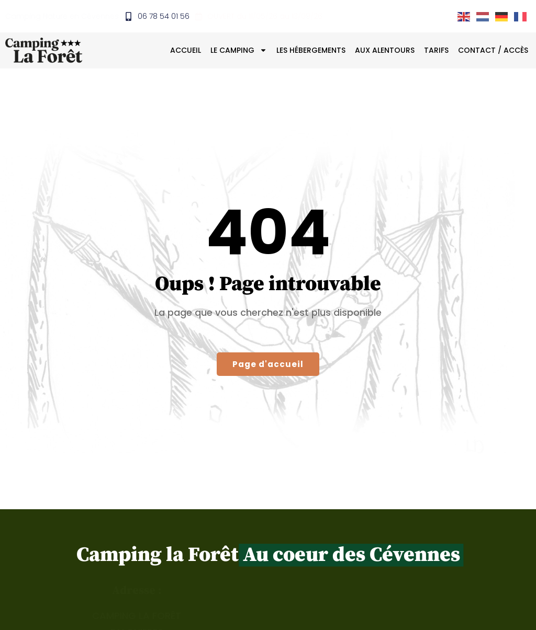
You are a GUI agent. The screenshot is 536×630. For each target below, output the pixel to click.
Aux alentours (385, 50)
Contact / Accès (493, 50)
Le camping (238, 51)
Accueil (185, 50)
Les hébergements (310, 50)
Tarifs (436, 50)
